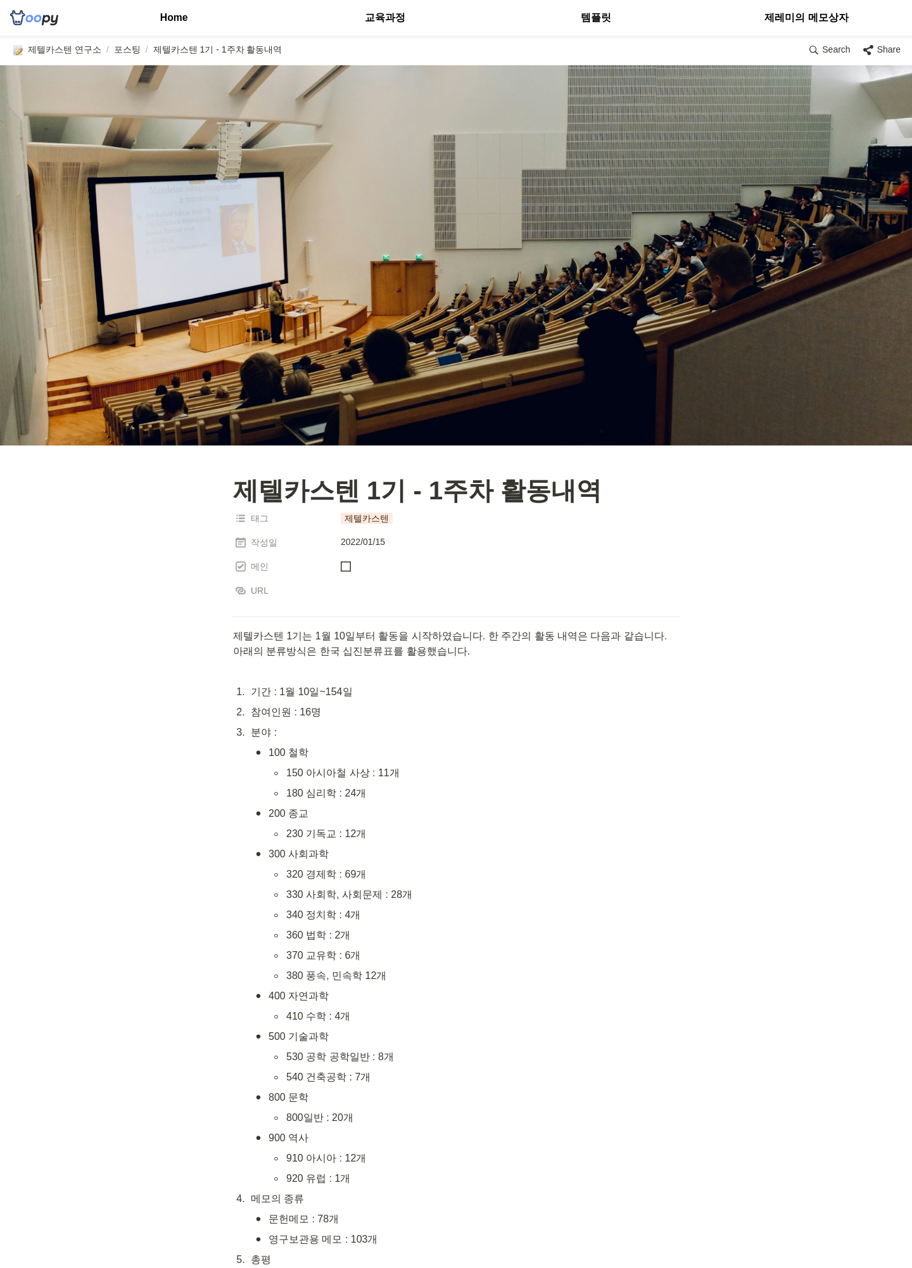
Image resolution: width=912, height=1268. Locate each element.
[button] (56, 50)
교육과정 (385, 17)
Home (173, 17)
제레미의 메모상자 (806, 17)
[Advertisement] (456, 1234)
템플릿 (596, 17)
